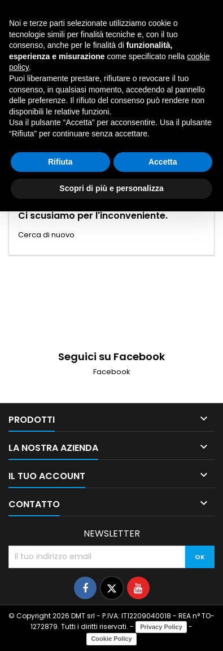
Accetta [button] (162, 161)
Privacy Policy (161, 626)
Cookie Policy (111, 638)
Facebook (111, 371)
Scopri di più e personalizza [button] (111, 188)
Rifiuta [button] (60, 161)
